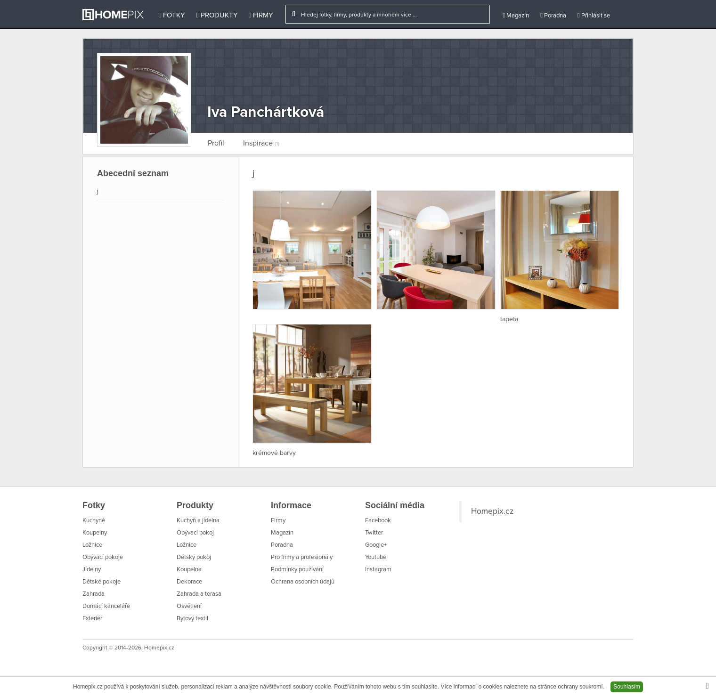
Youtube (375, 557)
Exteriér (92, 619)
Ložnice (92, 545)
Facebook (378, 521)
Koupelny (94, 533)
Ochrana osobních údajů (302, 582)
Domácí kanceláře (106, 606)
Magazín (516, 15)
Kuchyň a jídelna (198, 521)
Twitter (374, 533)
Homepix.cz (492, 511)
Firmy (261, 15)
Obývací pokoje (102, 557)
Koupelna (189, 570)
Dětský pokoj (194, 557)
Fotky (172, 15)
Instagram (378, 570)
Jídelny (91, 570)
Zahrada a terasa (199, 594)
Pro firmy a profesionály (302, 557)
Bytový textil (192, 619)
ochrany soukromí (580, 686)
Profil (216, 143)
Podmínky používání (297, 570)
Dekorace (189, 582)
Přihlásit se (594, 15)
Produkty (216, 15)
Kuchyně (93, 521)
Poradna (553, 15)
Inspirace (261, 143)
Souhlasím (626, 686)
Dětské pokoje (101, 582)
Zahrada (93, 594)
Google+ (376, 545)
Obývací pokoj (195, 533)
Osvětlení (189, 606)
